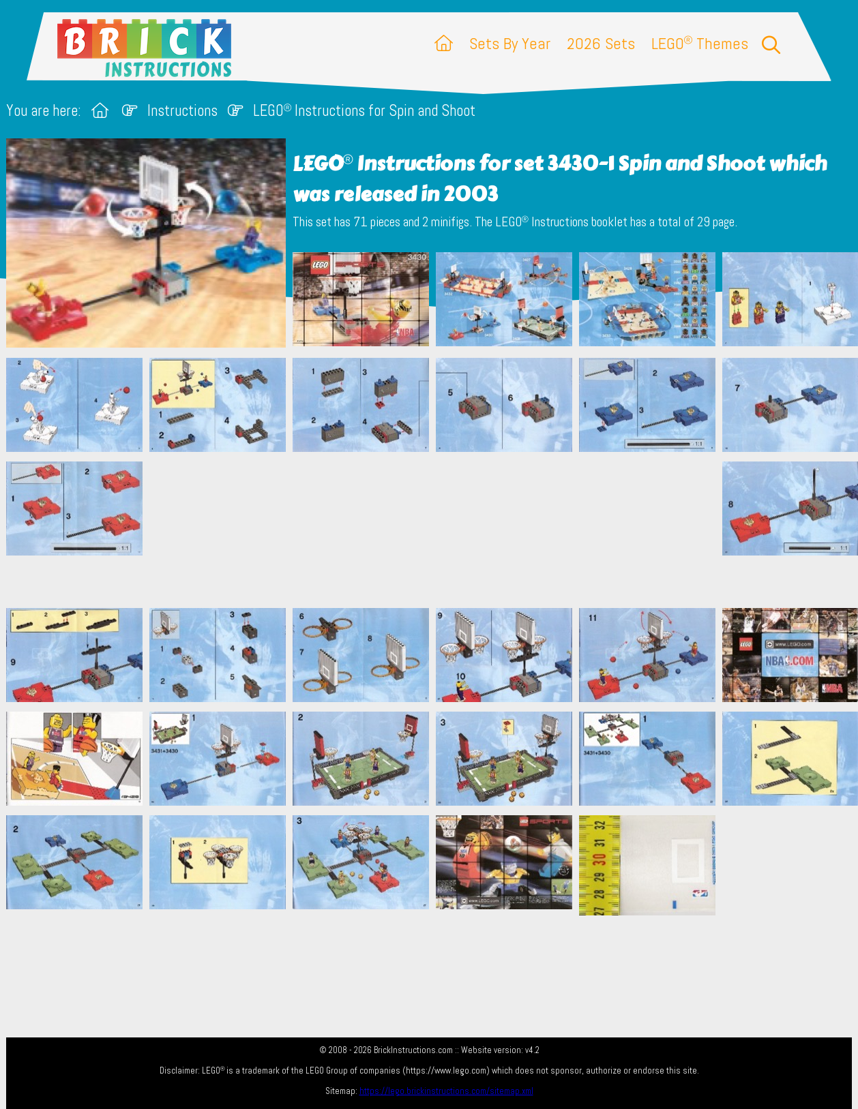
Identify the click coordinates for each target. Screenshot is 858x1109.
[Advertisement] (435, 529)
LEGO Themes (699, 43)
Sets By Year (509, 43)
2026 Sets (601, 43)
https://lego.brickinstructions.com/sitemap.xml (446, 1091)
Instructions (182, 111)
